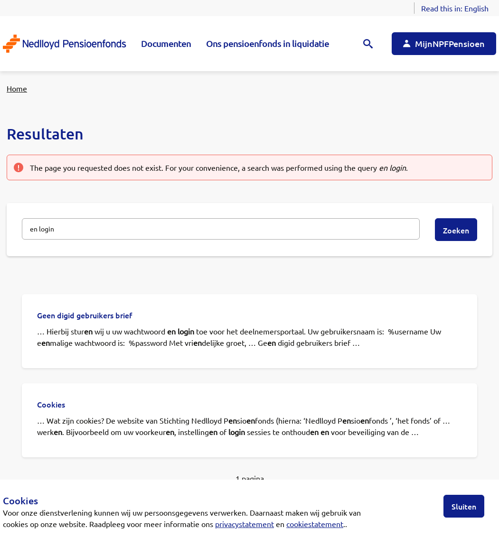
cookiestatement (314, 523)
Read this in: (455, 8)
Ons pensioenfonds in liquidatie (267, 43)
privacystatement (244, 523)
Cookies (51, 404)
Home (17, 88)
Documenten (166, 43)
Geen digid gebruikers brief (84, 315)
